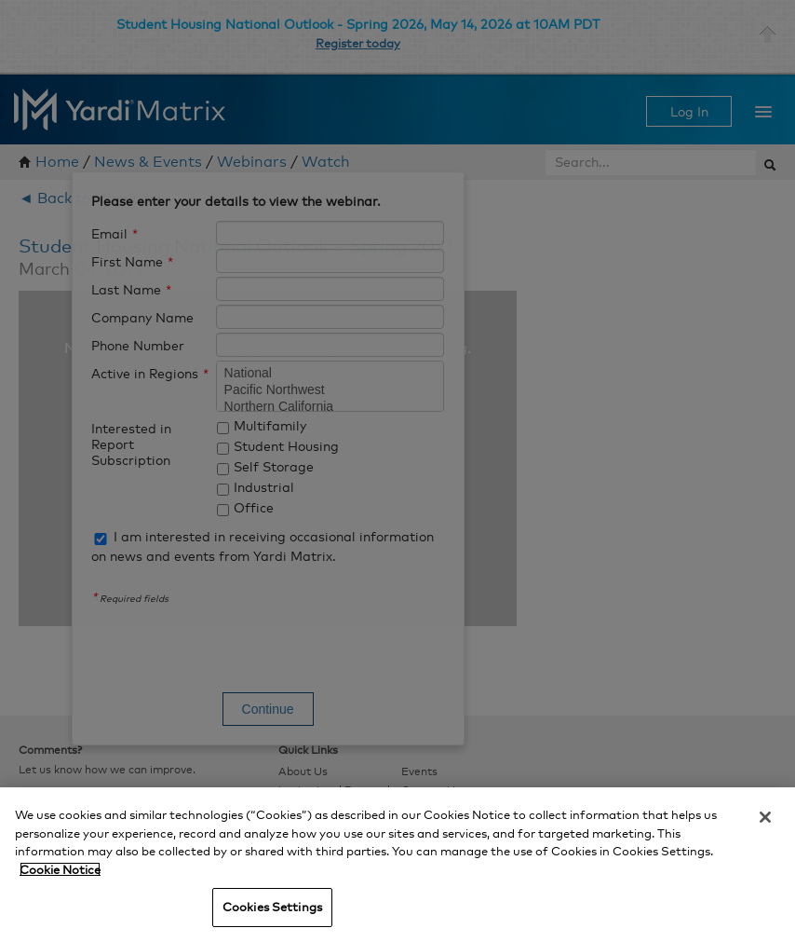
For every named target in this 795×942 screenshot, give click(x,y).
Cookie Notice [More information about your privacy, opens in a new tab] (60, 869)
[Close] (765, 817)
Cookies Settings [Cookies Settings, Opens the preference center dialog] (272, 906)
